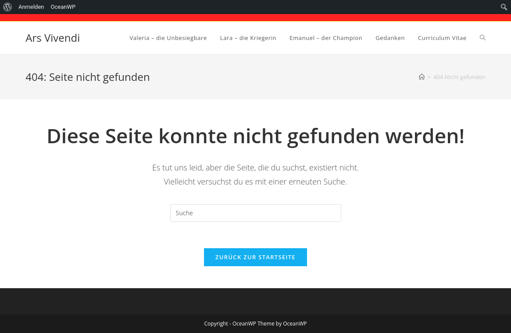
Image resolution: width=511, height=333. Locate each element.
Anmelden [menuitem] (31, 7)
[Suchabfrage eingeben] (255, 213)
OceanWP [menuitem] (63, 7)
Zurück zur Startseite (255, 257)
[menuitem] (7, 7)
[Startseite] (422, 77)
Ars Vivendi (52, 37)
